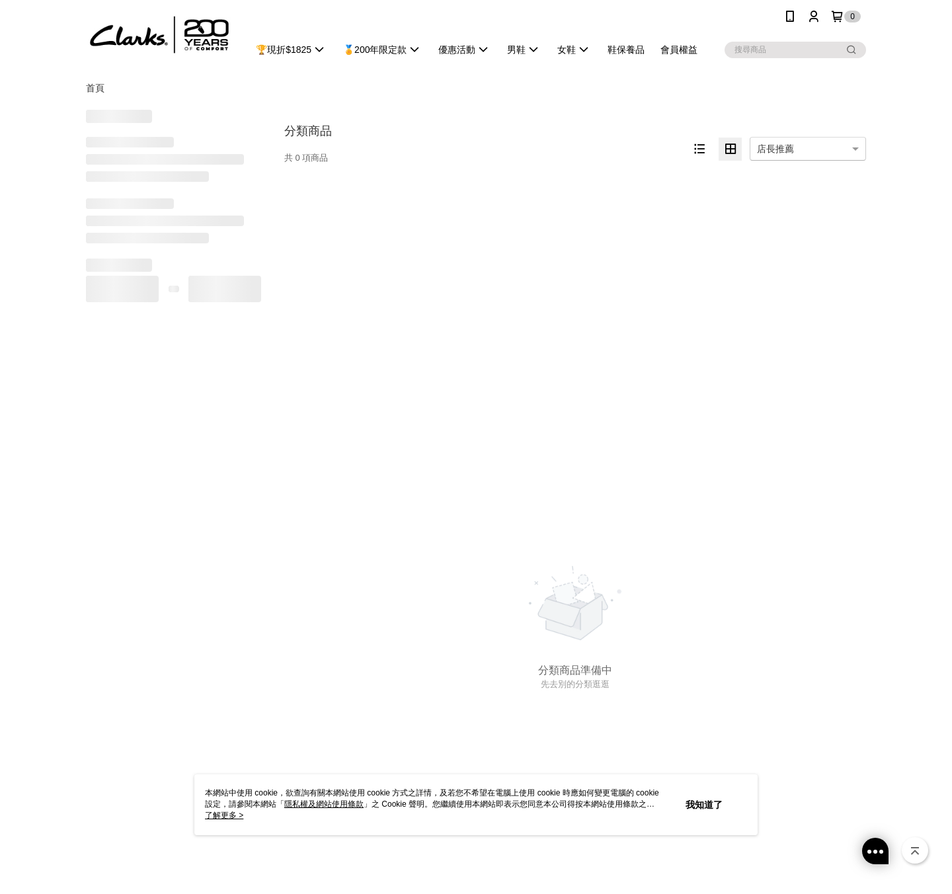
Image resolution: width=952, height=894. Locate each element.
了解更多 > (224, 815)
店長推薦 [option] (775, 148)
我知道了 (704, 804)
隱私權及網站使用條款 (324, 804)
